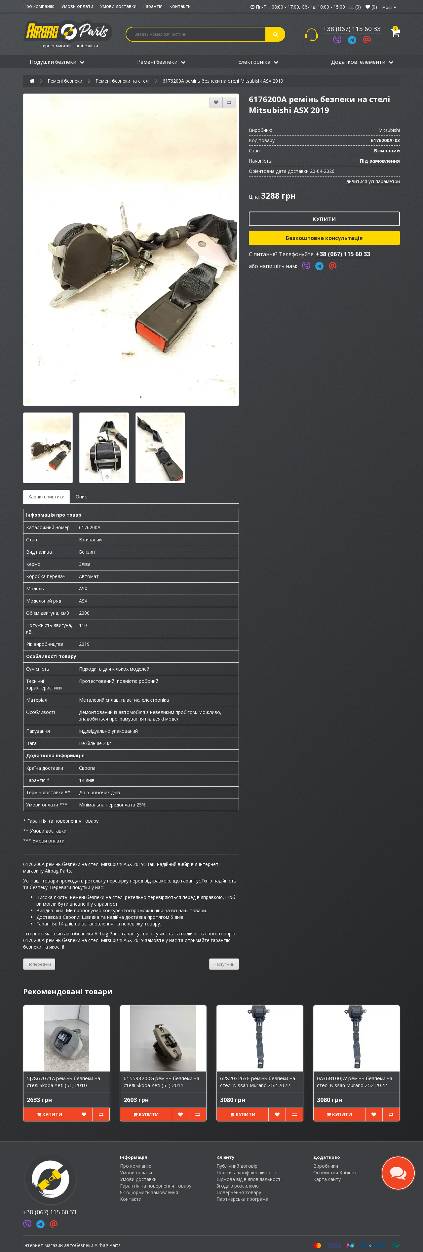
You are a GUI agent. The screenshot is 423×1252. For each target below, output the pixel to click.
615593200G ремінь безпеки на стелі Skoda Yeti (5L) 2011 (161, 1081)
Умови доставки (118, 6)
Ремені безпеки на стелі (122, 81)
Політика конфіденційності (246, 1172)
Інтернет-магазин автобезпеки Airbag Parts (72, 933)
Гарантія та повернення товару (62, 821)
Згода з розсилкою (237, 1186)
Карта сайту (327, 1179)
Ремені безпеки (161, 61)
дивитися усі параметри (373, 181)
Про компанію (39, 6)
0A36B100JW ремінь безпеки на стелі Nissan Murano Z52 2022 (354, 1081)
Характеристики (46, 496)
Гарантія (153, 6)
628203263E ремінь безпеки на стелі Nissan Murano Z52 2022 (257, 1081)
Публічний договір (236, 1166)
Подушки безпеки (57, 61)
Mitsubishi (389, 130)
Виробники (325, 1166)
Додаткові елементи (362, 61)
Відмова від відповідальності (249, 1179)
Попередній (39, 964)
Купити (324, 218)
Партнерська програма (242, 1199)
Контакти (180, 6)
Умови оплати (77, 6)
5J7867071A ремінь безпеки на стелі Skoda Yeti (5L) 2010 (63, 1081)
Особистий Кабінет (335, 1172)
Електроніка (258, 61)
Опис (81, 496)
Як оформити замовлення (149, 1192)
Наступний (224, 964)
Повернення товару (238, 1192)
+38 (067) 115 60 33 (352, 28)
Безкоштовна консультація (324, 238)
